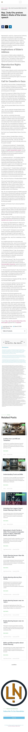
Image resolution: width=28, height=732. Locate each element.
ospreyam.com (14, 373)
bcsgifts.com (17, 379)
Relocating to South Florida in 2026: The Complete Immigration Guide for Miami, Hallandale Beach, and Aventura (13, 532)
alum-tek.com (9, 375)
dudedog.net (22, 369)
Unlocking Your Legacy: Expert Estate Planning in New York (13, 509)
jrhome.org (17, 401)
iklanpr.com (18, 369)
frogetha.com (7, 370)
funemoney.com (19, 400)
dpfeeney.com (4, 392)
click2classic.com (13, 394)
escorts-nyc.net (13, 384)
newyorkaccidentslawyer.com (6, 399)
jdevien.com (3, 383)
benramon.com (23, 400)
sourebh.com (18, 372)
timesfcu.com (11, 386)
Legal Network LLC (19, 725)
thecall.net (11, 379)
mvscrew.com (4, 374)
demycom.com (10, 373)
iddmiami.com (11, 405)
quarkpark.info (17, 404)
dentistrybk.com (11, 388)
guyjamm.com (12, 369)
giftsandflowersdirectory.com (6, 387)
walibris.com (24, 397)
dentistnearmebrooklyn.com (14, 389)
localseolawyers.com (17, 380)
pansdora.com (10, 398)
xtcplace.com (11, 402)
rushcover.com (23, 366)
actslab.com (15, 369)
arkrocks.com (6, 398)
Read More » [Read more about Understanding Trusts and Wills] (6, 485)
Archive (6, 8)
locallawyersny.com (19, 395)
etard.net (3, 398)
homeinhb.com (13, 392)
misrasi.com (24, 374)
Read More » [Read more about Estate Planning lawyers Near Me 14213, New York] (6, 567)
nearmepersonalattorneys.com (10, 390)
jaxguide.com (7, 379)
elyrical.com (7, 371)
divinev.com (13, 377)
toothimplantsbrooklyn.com (10, 385)
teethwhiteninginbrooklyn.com (18, 390)
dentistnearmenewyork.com (17, 387)
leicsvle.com (7, 401)
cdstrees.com (15, 405)
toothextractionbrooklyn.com (13, 395)
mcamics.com (11, 376)
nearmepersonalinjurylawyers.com (6, 378)
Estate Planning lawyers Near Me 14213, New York (13, 556)
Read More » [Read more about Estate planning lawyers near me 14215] (6, 633)
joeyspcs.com (17, 392)
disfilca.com (7, 404)
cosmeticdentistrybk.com (8, 368)
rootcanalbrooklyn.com (17, 385)
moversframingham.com (13, 391)
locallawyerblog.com (16, 374)
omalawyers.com (4, 382)
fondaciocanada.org (8, 394)
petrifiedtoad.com (14, 372)
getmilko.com (7, 397)
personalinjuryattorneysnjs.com (19, 384)
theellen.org (23, 382)
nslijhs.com (21, 372)
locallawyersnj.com (4, 375)
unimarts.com (21, 374)
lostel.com (18, 405)
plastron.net (20, 379)
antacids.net (18, 373)
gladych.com (10, 372)
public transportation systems (14, 150)
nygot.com (22, 403)
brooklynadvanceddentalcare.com (6, 384)
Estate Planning (6, 328)
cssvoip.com (14, 379)
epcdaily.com (7, 386)
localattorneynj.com (4, 402)
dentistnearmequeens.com (11, 380)
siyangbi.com (23, 395)
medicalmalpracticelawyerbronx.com (7, 377)
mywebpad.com (22, 373)
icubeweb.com (4, 393)
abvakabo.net (6, 367)
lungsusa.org (17, 398)
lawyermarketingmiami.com (18, 377)
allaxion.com (20, 378)
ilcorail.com (21, 388)
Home (2, 8)
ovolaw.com (15, 399)
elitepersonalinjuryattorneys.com (6, 389)
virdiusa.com (18, 376)
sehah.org (8, 402)
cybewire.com (22, 386)
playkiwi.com (22, 393)
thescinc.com (20, 368)
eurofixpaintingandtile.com (5, 388)
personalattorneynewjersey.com (12, 367)
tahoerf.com (14, 370)
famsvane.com (20, 389)
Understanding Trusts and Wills (13, 474)
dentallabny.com (4, 390)
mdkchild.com (4, 366)
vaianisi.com (18, 386)
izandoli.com (3, 401)
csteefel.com (21, 367)
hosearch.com (4, 394)
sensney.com (24, 368)
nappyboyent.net (18, 403)
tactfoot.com (3, 405)
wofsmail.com (18, 381)
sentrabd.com (7, 372)
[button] (20, 2)
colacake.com (24, 391)
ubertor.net (12, 375)
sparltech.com (4, 406)
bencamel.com (18, 393)
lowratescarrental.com (5, 381)
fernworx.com (22, 371)
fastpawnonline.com (4, 385)
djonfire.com (15, 402)
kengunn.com (3, 368)
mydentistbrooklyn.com (19, 391)
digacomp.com (4, 371)
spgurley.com (22, 381)
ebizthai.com (19, 383)
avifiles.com (7, 393)
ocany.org (14, 404)
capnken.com (17, 365)
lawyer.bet (18, 322)
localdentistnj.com (15, 366)
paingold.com (21, 404)
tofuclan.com (15, 396)
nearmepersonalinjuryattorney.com (17, 397)
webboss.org (15, 376)
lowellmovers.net (8, 374)
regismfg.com (15, 393)
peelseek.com (10, 403)
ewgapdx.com (20, 382)
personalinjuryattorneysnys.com (13, 400)
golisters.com (21, 398)
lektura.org (7, 373)
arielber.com (15, 388)
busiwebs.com (11, 401)
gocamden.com (4, 376)
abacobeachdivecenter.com (13, 371)
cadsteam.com (16, 382)
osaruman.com (4, 379)
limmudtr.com (13, 398)
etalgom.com (8, 382)
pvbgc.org (24, 401)
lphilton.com (23, 378)
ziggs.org (24, 403)
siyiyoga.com (3, 397)
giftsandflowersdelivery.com (12, 365)
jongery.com (3, 370)
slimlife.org (3, 372)
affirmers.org (21, 401)
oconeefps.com (8, 366)
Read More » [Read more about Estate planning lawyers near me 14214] (6, 611)
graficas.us (18, 367)
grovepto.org (3, 404)
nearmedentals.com (8, 392)
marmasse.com (8, 405)
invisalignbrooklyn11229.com (5, 395)
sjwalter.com (9, 381)
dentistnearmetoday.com (15, 368)
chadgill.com (21, 365)
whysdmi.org (22, 380)
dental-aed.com (16, 375)
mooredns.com (12, 387)
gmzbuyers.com (12, 382)
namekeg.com (17, 370)
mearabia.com (22, 385)
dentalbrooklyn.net (14, 381)
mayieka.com (10, 370)
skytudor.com (21, 370)
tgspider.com (3, 373)
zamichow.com (19, 371)
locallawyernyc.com (21, 392)
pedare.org (19, 366)
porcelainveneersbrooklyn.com (6, 369)
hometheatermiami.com (5, 403)
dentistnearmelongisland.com (6, 391)
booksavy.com (7, 383)
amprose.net (7, 376)
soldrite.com (21, 396)
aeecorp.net (3, 365)
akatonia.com (18, 388)
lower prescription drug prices (8, 264)
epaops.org (18, 402)
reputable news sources (6, 220)
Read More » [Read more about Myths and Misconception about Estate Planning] (6, 655)
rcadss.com (3, 400)
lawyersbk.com (15, 386)
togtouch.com (4, 386)
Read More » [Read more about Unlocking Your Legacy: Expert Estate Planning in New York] (6, 520)
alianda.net (6, 365)
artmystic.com (11, 404)
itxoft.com (21, 405)
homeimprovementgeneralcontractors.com (7, 396)
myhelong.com (11, 397)
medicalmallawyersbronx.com (15, 378)
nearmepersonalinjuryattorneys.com (20, 394)
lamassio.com (7, 400)
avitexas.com (16, 383)
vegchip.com (11, 366)
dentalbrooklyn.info (11, 383)
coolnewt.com (14, 401)
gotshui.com (11, 374)
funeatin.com (18, 396)
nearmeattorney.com (4, 380)
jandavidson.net (14, 403)
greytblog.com (12, 399)
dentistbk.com (11, 393)
